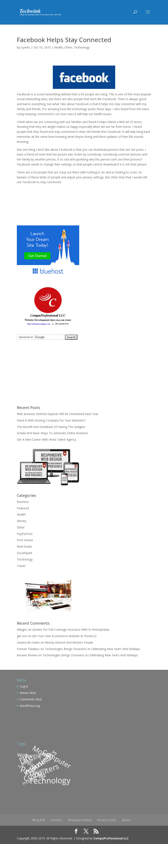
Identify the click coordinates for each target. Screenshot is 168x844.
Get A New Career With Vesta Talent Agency (46, 439)
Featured (23, 508)
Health (58, 47)
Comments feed (31, 699)
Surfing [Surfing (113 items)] (34, 758)
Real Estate (24, 546)
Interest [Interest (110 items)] (29, 780)
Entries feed (28, 693)
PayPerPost (25, 534)
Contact (56, 820)
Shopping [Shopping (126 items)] (28, 761)
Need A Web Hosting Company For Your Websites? (51, 420)
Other (68, 47)
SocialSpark (24, 553)
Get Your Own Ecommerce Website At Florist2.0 (64, 636)
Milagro (22, 629)
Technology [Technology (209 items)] (49, 780)
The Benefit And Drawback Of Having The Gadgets (51, 427)
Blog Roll (38, 820)
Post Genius (25, 540)
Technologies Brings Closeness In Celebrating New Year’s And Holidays (92, 649)
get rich (22, 636)
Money (21, 521)
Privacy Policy (106, 820)
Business (23, 502)
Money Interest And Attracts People (69, 642)
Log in (24, 686)
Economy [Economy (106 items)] (38, 771)
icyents (25, 47)
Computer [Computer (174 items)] (57, 758)
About (126, 820)
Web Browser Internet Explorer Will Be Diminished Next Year (57, 414)
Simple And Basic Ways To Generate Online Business (52, 433)
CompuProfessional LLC (111, 838)
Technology (82, 47)
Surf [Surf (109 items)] (22, 764)
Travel (21, 566)
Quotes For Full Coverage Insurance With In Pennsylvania (70, 629)
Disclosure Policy (80, 820)
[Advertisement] (65, 199)
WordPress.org (30, 706)
